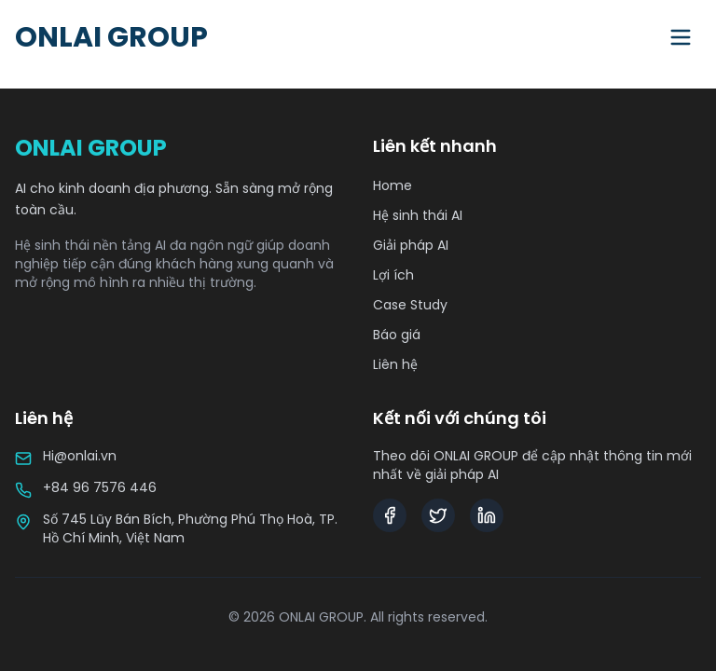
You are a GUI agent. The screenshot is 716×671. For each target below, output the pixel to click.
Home (392, 185)
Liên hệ (395, 364)
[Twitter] (438, 515)
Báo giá (396, 334)
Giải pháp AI (410, 245)
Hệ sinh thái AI (417, 215)
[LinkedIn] (486, 515)
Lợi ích (393, 275)
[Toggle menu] (680, 37)
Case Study (410, 304)
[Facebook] (389, 515)
